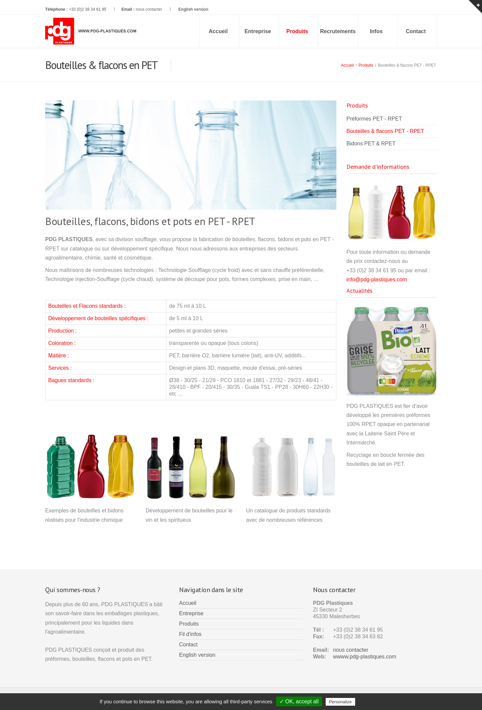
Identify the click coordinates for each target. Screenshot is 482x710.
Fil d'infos (190, 634)
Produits (365, 65)
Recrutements (338, 31)
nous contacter (149, 9)
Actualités (359, 290)
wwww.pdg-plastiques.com (364, 656)
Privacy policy (372, 701)
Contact (416, 31)
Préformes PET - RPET (374, 119)
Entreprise (257, 31)
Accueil (218, 31)
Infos (376, 31)
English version (197, 655)
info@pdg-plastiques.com (376, 279)
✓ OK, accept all (299, 701)
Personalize (340, 701)
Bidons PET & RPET (370, 143)
